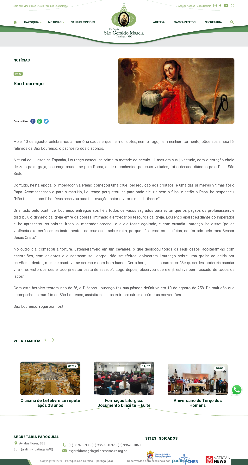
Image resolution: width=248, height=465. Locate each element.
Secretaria (213, 22)
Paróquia (31, 22)
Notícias (54, 22)
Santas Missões (83, 22)
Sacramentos (184, 22)
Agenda (159, 22)
